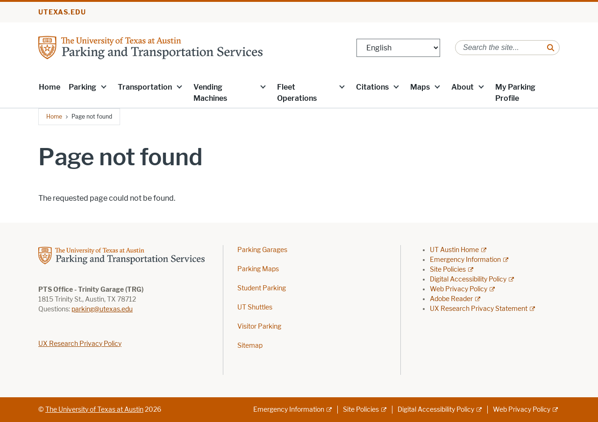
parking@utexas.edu (102, 309)
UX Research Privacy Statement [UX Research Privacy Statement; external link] (478, 309)
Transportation (145, 87)
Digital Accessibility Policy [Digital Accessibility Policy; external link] (468, 279)
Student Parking (261, 288)
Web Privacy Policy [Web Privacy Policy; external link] (458, 289)
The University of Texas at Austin (94, 410)
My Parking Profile (515, 93)
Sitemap (250, 346)
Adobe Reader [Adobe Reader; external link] (451, 299)
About (462, 87)
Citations (372, 87)
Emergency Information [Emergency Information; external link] (465, 260)
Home (49, 87)
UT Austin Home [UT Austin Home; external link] (454, 250)
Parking (82, 87)
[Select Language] (398, 48)
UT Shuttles (254, 307)
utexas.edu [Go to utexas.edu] (62, 12)
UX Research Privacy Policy (79, 344)
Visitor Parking (259, 327)
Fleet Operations (297, 93)
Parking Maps (258, 269)
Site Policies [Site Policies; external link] (448, 270)
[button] (103, 86)
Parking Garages (262, 250)
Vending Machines (210, 93)
